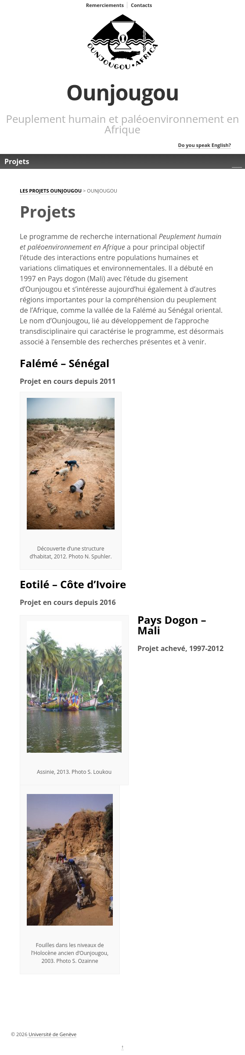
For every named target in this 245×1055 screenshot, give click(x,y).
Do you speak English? (204, 145)
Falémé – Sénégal (64, 363)
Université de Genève (51, 1034)
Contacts (141, 5)
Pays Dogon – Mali (171, 624)
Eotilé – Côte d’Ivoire (73, 584)
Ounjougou (122, 92)
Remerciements (105, 5)
